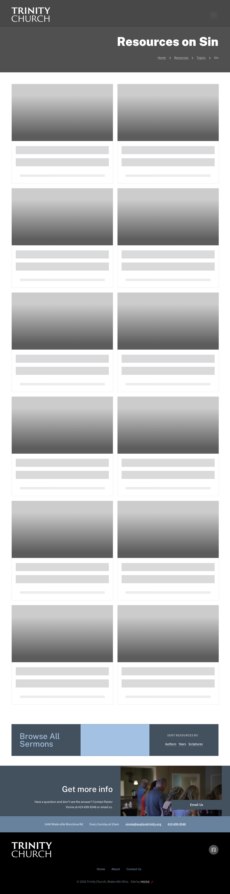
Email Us (196, 805)
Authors (170, 744)
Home (162, 58)
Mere (144, 882)
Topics (201, 58)
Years (182, 744)
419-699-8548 (177, 824)
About (115, 869)
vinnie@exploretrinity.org (143, 824)
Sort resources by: (182, 735)
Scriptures (195, 744)
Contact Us (133, 869)
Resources (181, 58)
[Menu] (213, 15)
